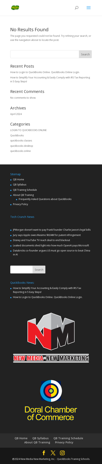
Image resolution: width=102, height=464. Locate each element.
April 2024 (16, 114)
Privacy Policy (20, 204)
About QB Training (23, 195)
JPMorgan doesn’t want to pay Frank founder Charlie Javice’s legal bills (52, 229)
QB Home (18, 179)
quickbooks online (20, 151)
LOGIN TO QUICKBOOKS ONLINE (28, 130)
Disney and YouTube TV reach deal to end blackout (41, 240)
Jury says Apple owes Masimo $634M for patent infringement (47, 235)
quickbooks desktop (21, 146)
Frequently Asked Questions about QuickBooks (45, 199)
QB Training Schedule (25, 190)
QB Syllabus (19, 184)
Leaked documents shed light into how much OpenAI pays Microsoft (51, 245)
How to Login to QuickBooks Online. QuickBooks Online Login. (45, 72)
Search (85, 54)
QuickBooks (17, 135)
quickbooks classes (21, 140)
